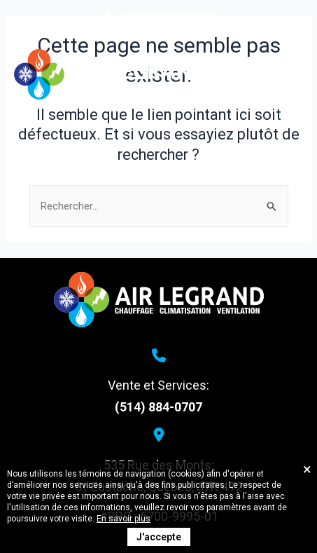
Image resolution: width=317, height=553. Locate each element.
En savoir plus (123, 519)
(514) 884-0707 (158, 407)
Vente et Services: (158, 385)
